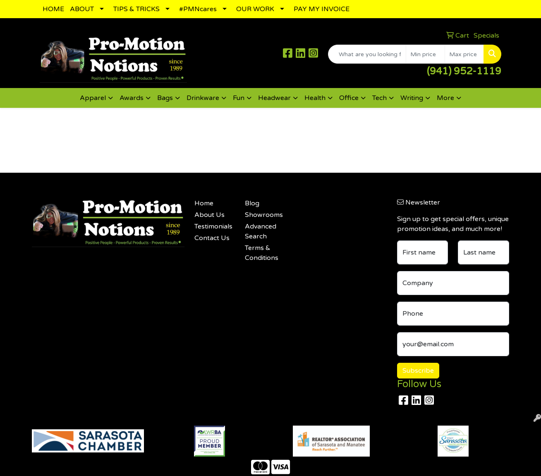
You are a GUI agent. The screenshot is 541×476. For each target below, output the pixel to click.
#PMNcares (198, 9)
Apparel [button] (93, 98)
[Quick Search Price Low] (425, 54)
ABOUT (82, 9)
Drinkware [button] (203, 98)
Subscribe (418, 371)
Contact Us (212, 238)
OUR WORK (255, 9)
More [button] (445, 98)
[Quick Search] (367, 54)
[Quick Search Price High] (464, 54)
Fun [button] (238, 98)
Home (203, 203)
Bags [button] (165, 98)
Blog (252, 203)
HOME (53, 9)
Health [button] (315, 98)
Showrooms (264, 215)
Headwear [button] (274, 98)
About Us (209, 215)
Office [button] (349, 98)
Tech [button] (379, 98)
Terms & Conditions (261, 253)
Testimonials (213, 226)
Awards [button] (132, 98)
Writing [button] (411, 98)
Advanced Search (260, 231)
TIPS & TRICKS (136, 9)
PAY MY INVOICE (321, 9)
